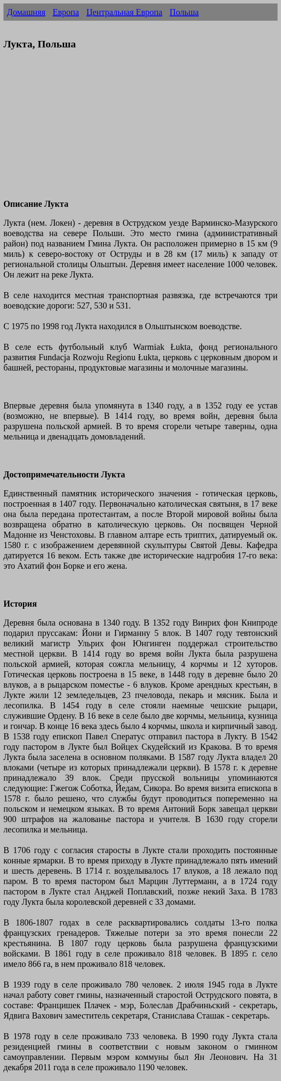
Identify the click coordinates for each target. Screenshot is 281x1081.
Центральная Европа (124, 12)
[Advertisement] (140, 129)
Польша (184, 12)
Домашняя (26, 12)
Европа (66, 12)
